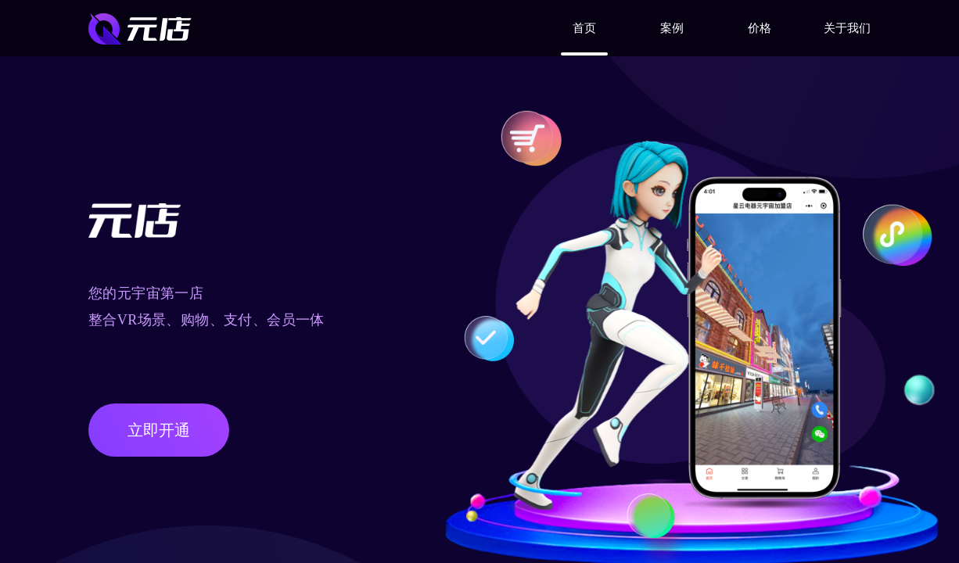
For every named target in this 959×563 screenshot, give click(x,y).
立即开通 (159, 430)
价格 (759, 28)
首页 (584, 28)
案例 (672, 28)
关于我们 (847, 28)
